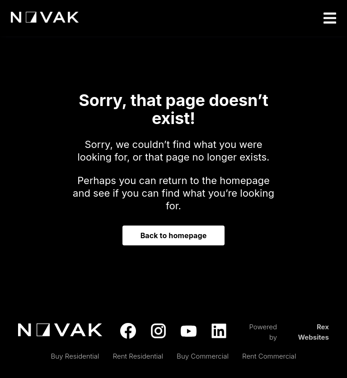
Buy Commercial (203, 356)
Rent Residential (138, 356)
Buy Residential (75, 356)
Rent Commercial (269, 356)
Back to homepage (174, 235)
